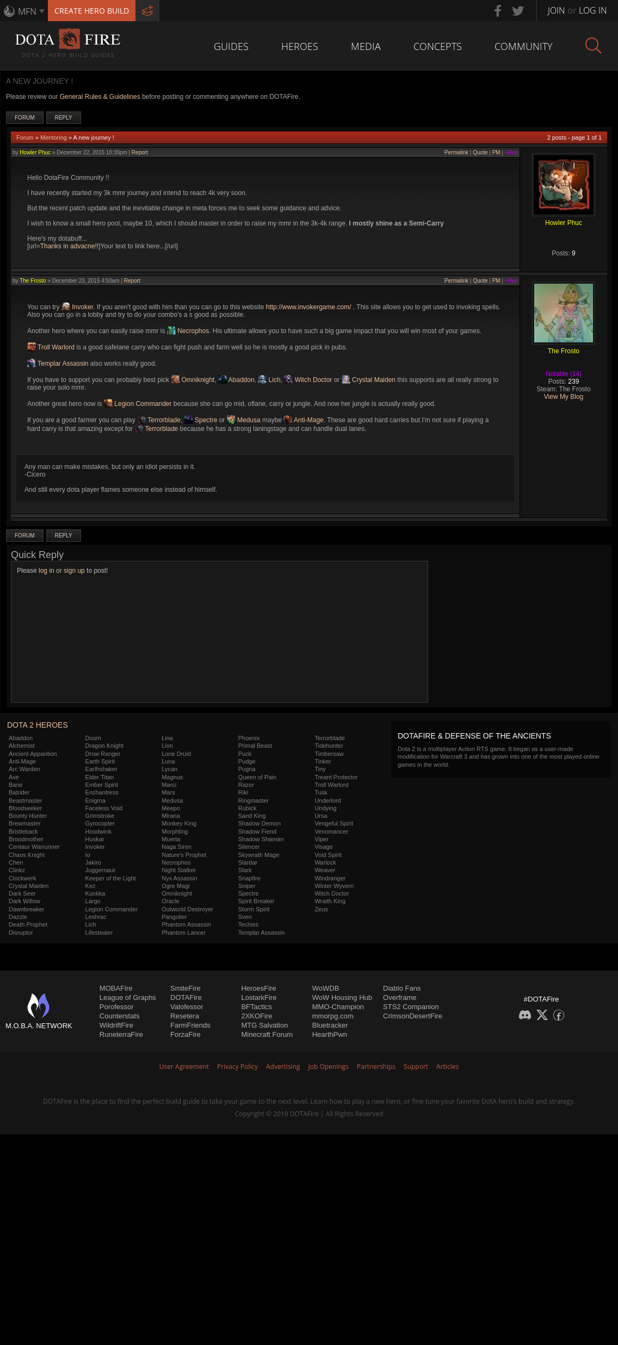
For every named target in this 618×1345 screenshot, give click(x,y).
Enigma (95, 800)
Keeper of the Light (110, 878)
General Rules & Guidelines (100, 97)
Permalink (456, 152)
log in (46, 570)
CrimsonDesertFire (412, 1016)
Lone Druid (176, 753)
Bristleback (23, 831)
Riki (243, 792)
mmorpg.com (333, 1016)
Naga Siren (176, 846)
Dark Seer (22, 893)
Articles (447, 1066)
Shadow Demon (259, 823)
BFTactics (256, 1007)
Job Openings (328, 1066)
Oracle (170, 901)
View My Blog (563, 397)
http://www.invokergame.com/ (308, 307)
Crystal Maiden (368, 380)
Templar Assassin (58, 363)
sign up (74, 570)
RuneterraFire (121, 1034)
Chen (16, 862)
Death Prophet (28, 924)
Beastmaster (25, 800)
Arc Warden (24, 769)
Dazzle (18, 917)
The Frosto (33, 281)
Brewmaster (25, 823)
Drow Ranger (103, 753)
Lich (269, 380)
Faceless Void (103, 808)
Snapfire (249, 878)
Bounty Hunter (28, 815)
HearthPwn (329, 1034)
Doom (93, 738)
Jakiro (93, 862)
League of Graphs (128, 997)
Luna (168, 761)
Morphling (175, 831)
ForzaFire (185, 1034)
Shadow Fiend (257, 831)
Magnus (172, 777)
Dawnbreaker (26, 909)
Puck (244, 753)
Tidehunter (328, 745)
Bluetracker (330, 1025)
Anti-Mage (303, 420)
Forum (25, 118)
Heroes (299, 46)
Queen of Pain (257, 777)
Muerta (171, 839)
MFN (27, 11)
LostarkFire (258, 997)
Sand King (252, 815)
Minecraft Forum (267, 1034)
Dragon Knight (104, 745)
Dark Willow (24, 901)
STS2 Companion (411, 1007)
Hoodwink (98, 831)
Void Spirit (328, 855)
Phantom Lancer (184, 932)
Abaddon (236, 380)
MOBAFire (116, 988)
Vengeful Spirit (333, 823)
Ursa (320, 815)
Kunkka (95, 893)
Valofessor (186, 1007)
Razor (246, 784)
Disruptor (21, 932)
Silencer (249, 846)
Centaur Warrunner (34, 846)
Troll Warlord (51, 347)
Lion (167, 745)
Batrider (19, 792)
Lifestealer (99, 932)
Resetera (184, 1016)
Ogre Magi (175, 886)
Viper (321, 839)
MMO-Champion (338, 1007)
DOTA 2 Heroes (37, 725)
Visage (323, 846)
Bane (16, 784)
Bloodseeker (25, 808)
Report (140, 152)
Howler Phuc (35, 152)
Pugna (247, 769)
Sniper (247, 886)
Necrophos (188, 331)
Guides (231, 46)
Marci (169, 784)
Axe (14, 777)
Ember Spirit (102, 784)
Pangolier (174, 917)
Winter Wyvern (334, 886)
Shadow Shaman (261, 839)
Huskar (94, 839)
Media (366, 46)
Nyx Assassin (179, 878)
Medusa (244, 420)
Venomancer (331, 831)
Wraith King (329, 901)
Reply (63, 118)
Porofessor (117, 1007)
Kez (90, 886)
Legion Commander (138, 404)
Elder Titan (99, 777)
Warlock (325, 862)
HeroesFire (258, 988)
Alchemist (22, 745)
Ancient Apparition (33, 753)
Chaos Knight (27, 855)
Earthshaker (101, 769)
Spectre (201, 420)
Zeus (320, 909)
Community (524, 46)
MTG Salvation (264, 1025)
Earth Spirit (100, 761)
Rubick (247, 808)
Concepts (437, 46)
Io (87, 855)
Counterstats (120, 1016)
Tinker (322, 761)
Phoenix (249, 738)
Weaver (324, 870)
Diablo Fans (402, 988)
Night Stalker (179, 870)
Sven (245, 917)
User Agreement (184, 1066)
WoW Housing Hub (342, 997)
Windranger (329, 878)
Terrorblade (159, 420)
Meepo (171, 808)
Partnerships (376, 1066)
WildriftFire (116, 1025)
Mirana (171, 815)
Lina (167, 738)
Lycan (169, 769)
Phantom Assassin (186, 924)
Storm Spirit (253, 909)
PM (496, 152)
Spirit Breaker (256, 901)
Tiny (319, 769)
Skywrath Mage (259, 855)
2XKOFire (256, 1016)
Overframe (399, 997)
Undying (325, 808)
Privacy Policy (237, 1066)
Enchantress (102, 792)
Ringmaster (253, 800)
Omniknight (192, 380)
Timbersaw (328, 753)
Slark (245, 870)
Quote (480, 152)
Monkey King (179, 823)
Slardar (247, 862)
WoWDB (325, 988)
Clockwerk (22, 878)
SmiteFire (185, 988)
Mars (168, 792)
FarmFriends (190, 1025)
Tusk (320, 792)
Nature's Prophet (184, 855)
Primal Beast (255, 745)
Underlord (327, 800)
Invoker (77, 307)
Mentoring (53, 137)
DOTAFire (186, 997)
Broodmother (26, 839)
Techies (248, 924)
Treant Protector (335, 777)
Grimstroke (100, 815)
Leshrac (96, 917)
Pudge (247, 761)
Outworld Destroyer (187, 909)
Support (416, 1066)
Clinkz (17, 870)
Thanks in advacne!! (69, 246)
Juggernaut (100, 870)
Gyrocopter (100, 823)
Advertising (283, 1066)
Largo (93, 901)
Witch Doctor (308, 380)
